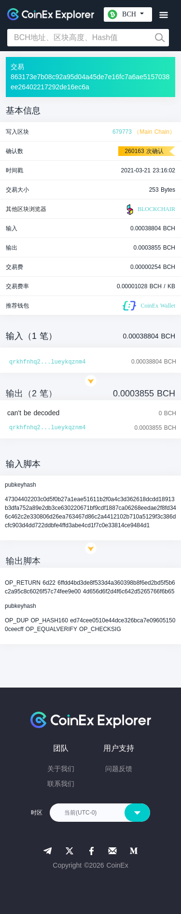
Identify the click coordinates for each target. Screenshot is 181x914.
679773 (122, 131)
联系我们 (60, 783)
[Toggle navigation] (163, 15)
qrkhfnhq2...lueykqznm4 (47, 362)
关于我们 (60, 769)
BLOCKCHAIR (149, 209)
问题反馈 (118, 769)
